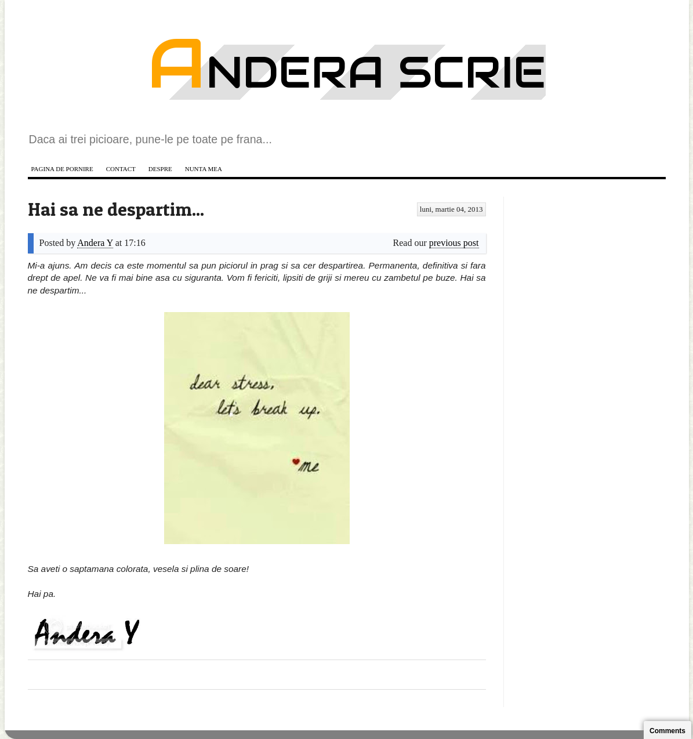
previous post (454, 243)
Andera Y (95, 243)
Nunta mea (203, 168)
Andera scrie (347, 72)
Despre (160, 168)
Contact (121, 168)
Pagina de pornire (62, 168)
